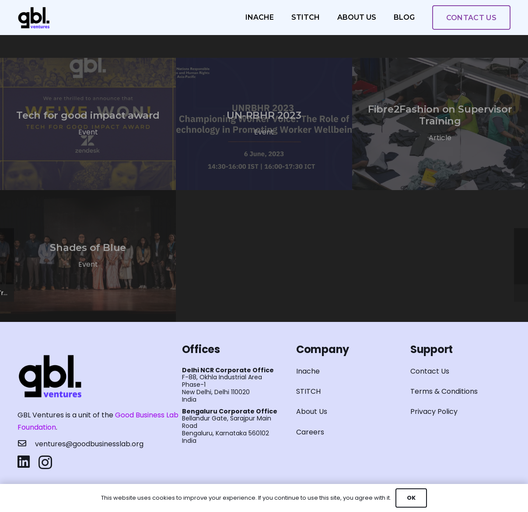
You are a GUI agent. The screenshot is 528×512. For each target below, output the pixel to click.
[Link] (33, 17)
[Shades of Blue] (88, 256)
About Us (311, 411)
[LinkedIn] (23, 462)
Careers (310, 432)
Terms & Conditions (444, 391)
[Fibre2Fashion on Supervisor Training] (440, 124)
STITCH (308, 391)
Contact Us (429, 371)
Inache (308, 371)
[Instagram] (45, 462)
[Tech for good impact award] (88, 124)
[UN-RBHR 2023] (264, 124)
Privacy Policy (434, 411)
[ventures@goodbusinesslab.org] (26, 444)
